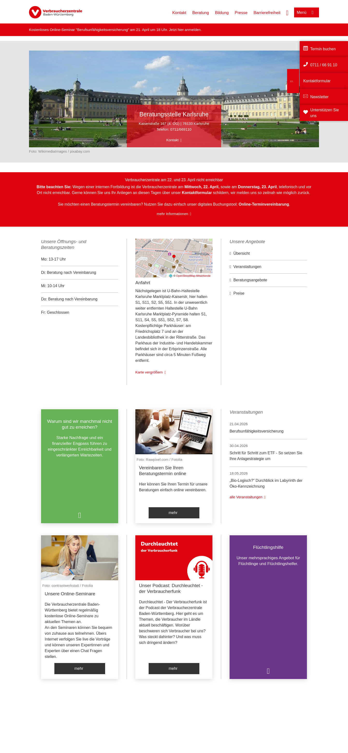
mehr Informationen (172, 214)
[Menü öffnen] (306, 12)
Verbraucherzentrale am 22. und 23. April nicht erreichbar (174, 180)
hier (181, 30)
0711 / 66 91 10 (323, 65)
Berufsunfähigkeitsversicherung (256, 431)
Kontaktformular (317, 81)
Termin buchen (323, 49)
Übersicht (241, 253)
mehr (173, 513)
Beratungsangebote (250, 280)
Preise (238, 293)
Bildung (222, 12)
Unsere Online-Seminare (70, 593)
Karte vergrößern (149, 372)
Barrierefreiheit (267, 12)
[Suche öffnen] (287, 12)
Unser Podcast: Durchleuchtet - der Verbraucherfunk (171, 588)
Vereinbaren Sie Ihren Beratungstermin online (162, 470)
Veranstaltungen (247, 267)
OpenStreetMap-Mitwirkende (193, 275)
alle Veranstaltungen (246, 497)
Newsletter (319, 97)
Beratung (200, 12)
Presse (241, 12)
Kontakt (179, 12)
